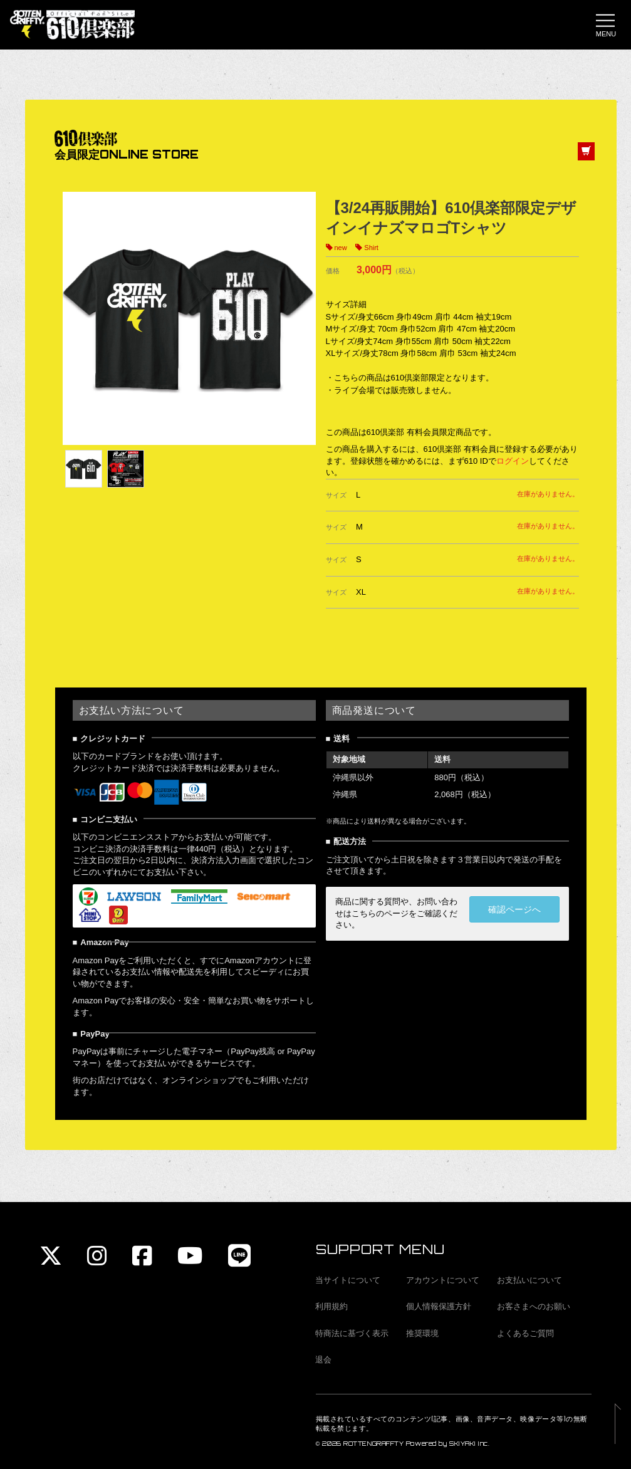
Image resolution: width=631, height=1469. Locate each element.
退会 (323, 1359)
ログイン (512, 461)
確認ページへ (514, 910)
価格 (333, 272)
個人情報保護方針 (438, 1306)
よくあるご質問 (525, 1333)
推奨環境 (422, 1333)
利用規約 (331, 1306)
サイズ (336, 495)
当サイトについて (347, 1280)
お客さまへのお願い (533, 1306)
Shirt (371, 248)
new (341, 248)
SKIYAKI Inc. (469, 1443)
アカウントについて (442, 1280)
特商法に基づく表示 (352, 1333)
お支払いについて (529, 1280)
